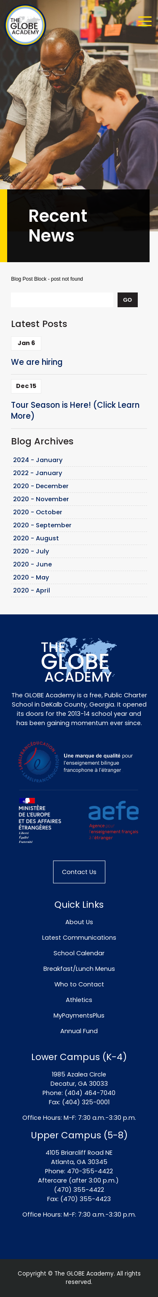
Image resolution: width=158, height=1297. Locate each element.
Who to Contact (79, 984)
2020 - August (36, 538)
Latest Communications (79, 937)
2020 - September (42, 525)
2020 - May (31, 577)
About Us (79, 922)
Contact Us (79, 872)
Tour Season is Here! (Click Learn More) (75, 410)
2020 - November (41, 499)
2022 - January (37, 473)
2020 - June (32, 564)
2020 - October (37, 512)
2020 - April (31, 590)
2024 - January (38, 460)
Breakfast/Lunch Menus (79, 969)
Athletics (79, 1000)
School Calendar (79, 953)
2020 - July (31, 551)
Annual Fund (79, 1031)
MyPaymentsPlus (79, 1015)
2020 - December (41, 486)
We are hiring (37, 362)
